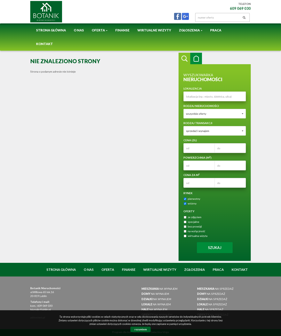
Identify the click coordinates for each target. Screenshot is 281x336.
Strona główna (51, 30)
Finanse (122, 30)
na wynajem (159, 288)
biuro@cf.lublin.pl (40, 309)
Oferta (107, 270)
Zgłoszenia (194, 270)
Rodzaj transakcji (197, 123)
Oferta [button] (100, 30)
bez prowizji (193, 226)
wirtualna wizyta (195, 235)
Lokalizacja (192, 88)
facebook (177, 16)
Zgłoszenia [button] (190, 30)
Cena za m (191, 175)
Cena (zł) (190, 140)
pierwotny (192, 198)
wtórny (190, 203)
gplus (185, 16)
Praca (215, 30)
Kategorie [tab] (196, 58)
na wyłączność (194, 231)
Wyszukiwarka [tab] (184, 58)
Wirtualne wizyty (154, 30)
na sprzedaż (215, 288)
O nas (79, 30)
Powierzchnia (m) (197, 157)
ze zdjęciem (192, 217)
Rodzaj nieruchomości (201, 106)
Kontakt (44, 44)
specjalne (191, 221)
